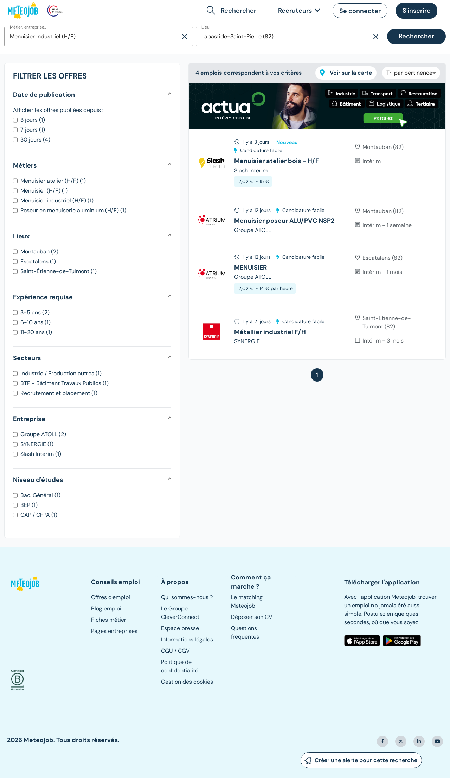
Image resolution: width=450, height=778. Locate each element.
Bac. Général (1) (40, 495)
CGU (167, 650)
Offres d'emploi (110, 597)
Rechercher (416, 36)
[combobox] (92, 36)
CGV (184, 650)
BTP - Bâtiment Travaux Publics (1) (64, 383)
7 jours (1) (32, 129)
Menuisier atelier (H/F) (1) (53, 180)
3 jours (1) (32, 120)
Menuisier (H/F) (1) (44, 190)
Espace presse (180, 628)
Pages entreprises (114, 631)
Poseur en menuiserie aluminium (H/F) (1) (73, 210)
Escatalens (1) (38, 261)
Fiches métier (108, 619)
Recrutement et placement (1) (58, 393)
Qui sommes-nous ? (187, 597)
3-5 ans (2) (35, 312)
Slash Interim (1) (40, 454)
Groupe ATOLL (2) (43, 434)
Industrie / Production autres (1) (61, 373)
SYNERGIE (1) (36, 444)
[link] (297, 11)
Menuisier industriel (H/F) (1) (57, 200)
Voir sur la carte (346, 72)
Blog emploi (106, 608)
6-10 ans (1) (35, 322)
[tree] (317, 244)
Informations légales (187, 639)
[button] (233, 10)
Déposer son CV (251, 617)
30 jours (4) (35, 139)
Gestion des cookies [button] (187, 681)
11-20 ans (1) (36, 332)
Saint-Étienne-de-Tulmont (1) (58, 271)
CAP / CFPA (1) (38, 515)
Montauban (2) (39, 251)
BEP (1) (29, 505)
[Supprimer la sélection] (184, 36)
